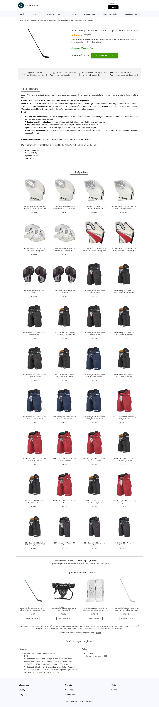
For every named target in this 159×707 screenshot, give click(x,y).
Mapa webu (69, 690)
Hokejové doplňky (54, 14)
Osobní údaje (70, 695)
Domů (22, 14)
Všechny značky (25, 685)
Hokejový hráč (79, 563)
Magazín (68, 685)
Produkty (26, 20)
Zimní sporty (48, 20)
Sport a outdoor (35, 20)
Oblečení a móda (131, 14)
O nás (113, 685)
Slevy (21, 695)
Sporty (42, 20)
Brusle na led (89, 14)
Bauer (73, 42)
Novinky (22, 690)
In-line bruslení (109, 14)
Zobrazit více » (97, 42)
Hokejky (73, 14)
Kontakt (114, 690)
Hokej (35, 14)
